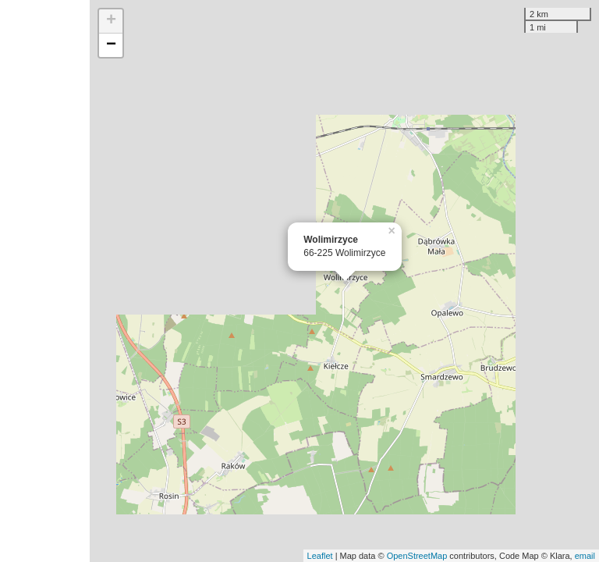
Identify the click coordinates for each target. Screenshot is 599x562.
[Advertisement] (45, 281)
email (585, 555)
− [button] (111, 45)
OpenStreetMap (417, 555)
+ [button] (111, 21)
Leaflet (320, 555)
